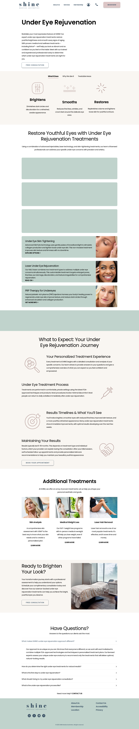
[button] (29, 715)
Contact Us (101, 703)
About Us (75, 703)
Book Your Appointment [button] (38, 463)
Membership (77, 706)
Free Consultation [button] (35, 65)
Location (75, 710)
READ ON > (29, 280)
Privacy (99, 710)
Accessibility (102, 706)
